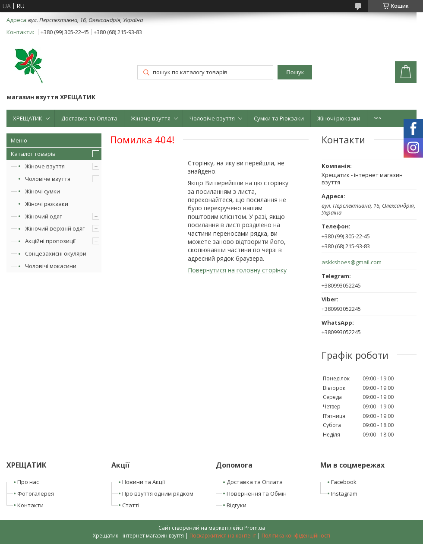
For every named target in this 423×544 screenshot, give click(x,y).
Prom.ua (254, 527)
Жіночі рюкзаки (338, 118)
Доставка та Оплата (89, 118)
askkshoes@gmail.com (352, 262)
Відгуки (236, 505)
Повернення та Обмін (257, 493)
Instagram (344, 493)
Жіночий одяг (43, 216)
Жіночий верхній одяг (55, 228)
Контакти (30, 505)
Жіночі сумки (42, 191)
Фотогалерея (35, 493)
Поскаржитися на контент (222, 535)
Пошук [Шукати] (294, 72)
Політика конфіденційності (296, 535)
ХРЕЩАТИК (27, 118)
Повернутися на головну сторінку (237, 270)
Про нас (28, 482)
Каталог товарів (33, 154)
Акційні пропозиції (50, 241)
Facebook (344, 482)
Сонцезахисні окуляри (55, 253)
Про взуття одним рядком (157, 493)
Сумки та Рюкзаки (279, 118)
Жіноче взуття (150, 118)
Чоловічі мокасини (50, 266)
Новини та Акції (143, 482)
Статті (130, 505)
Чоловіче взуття (212, 118)
